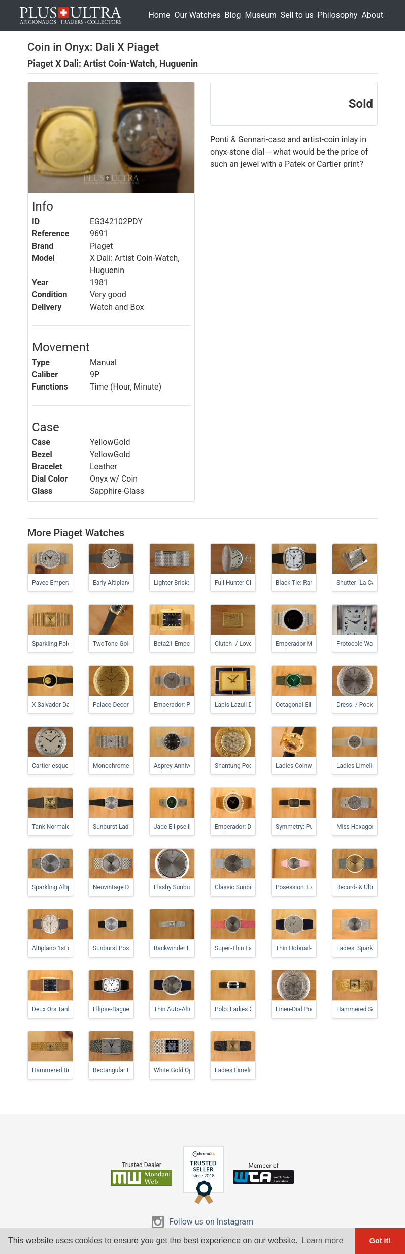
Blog (232, 15)
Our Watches (197, 15)
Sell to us (297, 15)
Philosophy (338, 15)
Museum (260, 15)
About (372, 15)
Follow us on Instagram (211, 1222)
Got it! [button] (380, 1241)
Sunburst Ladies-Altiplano (127, 826)
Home (159, 15)
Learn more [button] (323, 1240)
